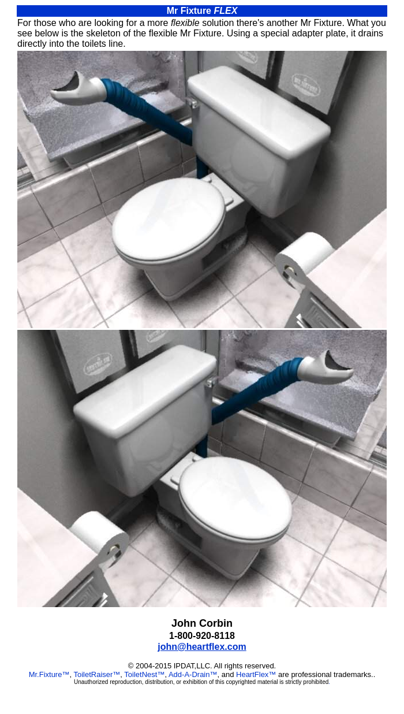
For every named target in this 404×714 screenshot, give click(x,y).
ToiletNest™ (144, 674)
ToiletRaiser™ (96, 674)
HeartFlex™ (256, 674)
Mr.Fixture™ (49, 674)
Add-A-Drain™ (193, 674)
